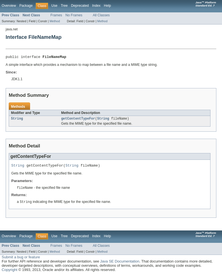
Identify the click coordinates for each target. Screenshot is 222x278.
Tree (64, 6)
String (17, 120)
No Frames (74, 15)
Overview (9, 6)
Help (107, 6)
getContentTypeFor (78, 120)
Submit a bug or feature (21, 260)
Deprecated (80, 6)
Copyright (9, 272)
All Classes (101, 15)
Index (96, 6)
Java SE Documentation (119, 264)
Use (54, 6)
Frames (56, 15)
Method (55, 21)
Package (26, 6)
